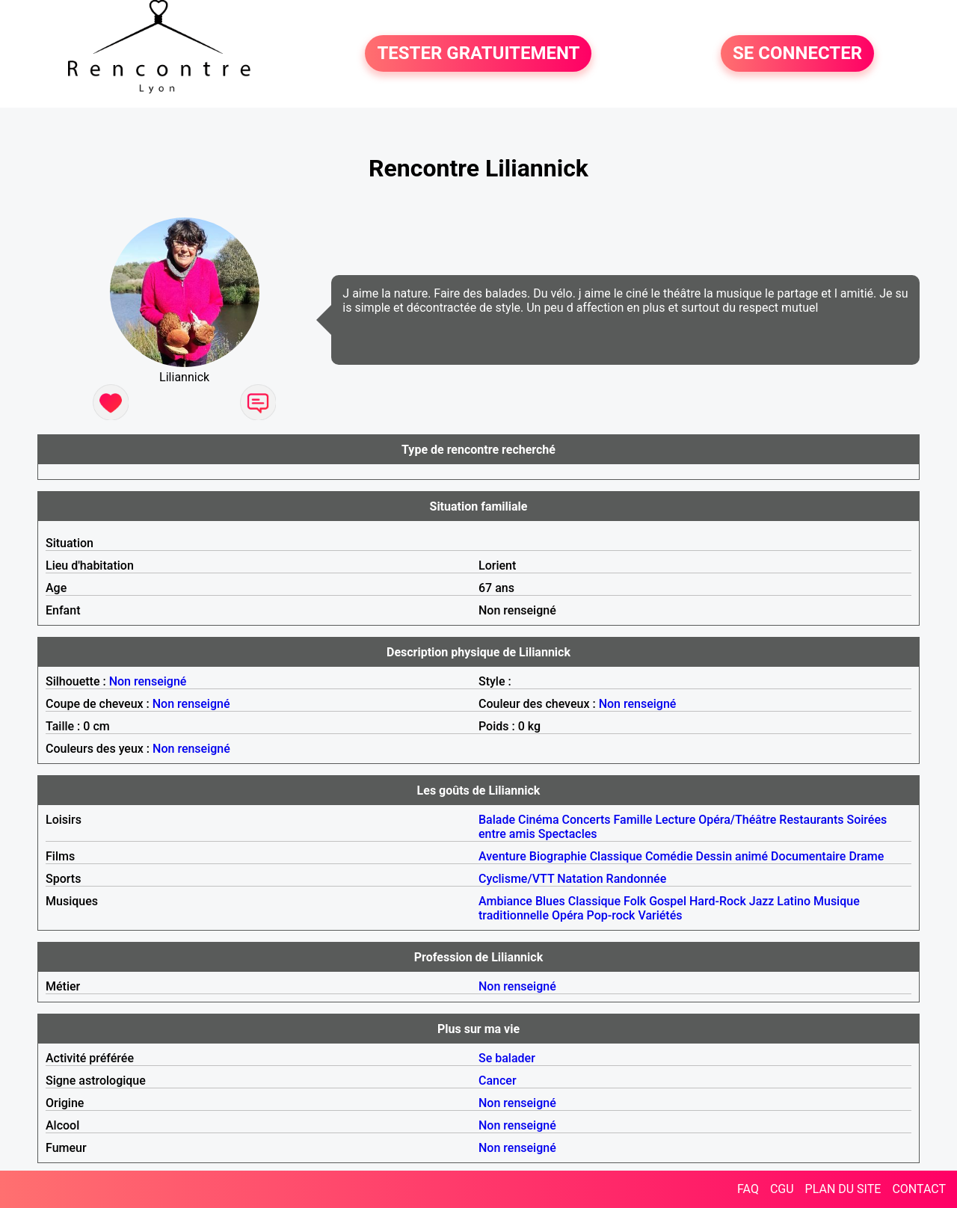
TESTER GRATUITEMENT (478, 53)
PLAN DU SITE (843, 1189)
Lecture (675, 820)
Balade (496, 820)
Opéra (568, 915)
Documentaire (808, 856)
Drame (866, 856)
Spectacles (567, 834)
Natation (580, 879)
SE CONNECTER (797, 53)
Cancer (497, 1080)
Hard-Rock (717, 901)
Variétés (660, 915)
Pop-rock (611, 915)
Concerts (586, 820)
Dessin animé (732, 856)
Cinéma (538, 820)
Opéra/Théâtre (737, 820)
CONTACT (919, 1189)
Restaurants (811, 820)
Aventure (502, 856)
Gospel (667, 901)
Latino (793, 901)
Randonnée (636, 879)
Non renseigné (148, 681)
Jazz (762, 901)
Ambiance (505, 901)
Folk (635, 901)
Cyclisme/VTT (516, 879)
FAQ (748, 1189)
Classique (616, 856)
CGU (782, 1189)
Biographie (558, 856)
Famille (633, 820)
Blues (550, 901)
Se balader (506, 1058)
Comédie (669, 856)
